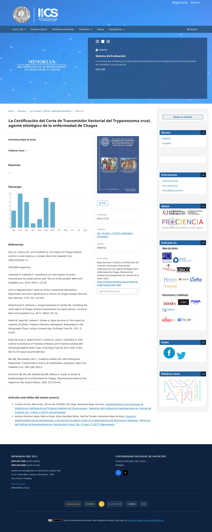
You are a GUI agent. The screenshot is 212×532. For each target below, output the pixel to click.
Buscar (192, 29)
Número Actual (39, 29)
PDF (104, 203)
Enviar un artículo (182, 117)
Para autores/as (170, 185)
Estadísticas (116, 29)
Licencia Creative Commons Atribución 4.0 (146, 520)
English (166, 138)
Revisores (84, 29)
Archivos (22, 111)
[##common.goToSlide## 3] (108, 41)
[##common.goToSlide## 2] (102, 41)
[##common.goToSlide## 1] (97, 41)
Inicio (11, 111)
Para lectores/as (170, 180)
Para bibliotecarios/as (172, 190)
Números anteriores (63, 29)
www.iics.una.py (18, 484)
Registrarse (179, 2)
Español (166, 143)
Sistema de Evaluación (112, 56)
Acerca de (18, 29)
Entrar (195, 2)
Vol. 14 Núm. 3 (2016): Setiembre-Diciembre (50, 111)
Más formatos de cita (109, 291)
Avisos (100, 29)
